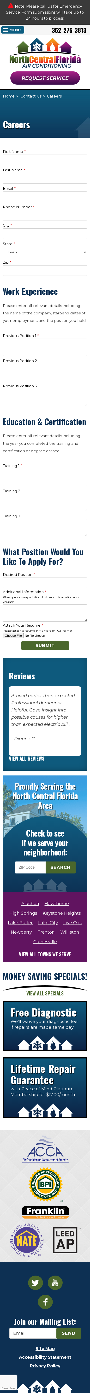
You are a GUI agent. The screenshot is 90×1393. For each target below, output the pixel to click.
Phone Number (18, 207)
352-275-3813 (69, 30)
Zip (7, 262)
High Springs (23, 913)
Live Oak (72, 922)
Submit (45, 645)
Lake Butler (20, 922)
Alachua (30, 903)
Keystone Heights (62, 913)
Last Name (14, 170)
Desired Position (19, 574)
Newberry (21, 932)
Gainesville (45, 941)
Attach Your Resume (23, 625)
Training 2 (11, 491)
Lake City (48, 922)
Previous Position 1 (21, 335)
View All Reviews (26, 758)
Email (9, 188)
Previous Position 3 (20, 386)
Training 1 (12, 465)
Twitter (35, 1283)
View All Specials (45, 993)
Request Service (45, 78)
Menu (15, 30)
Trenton (46, 932)
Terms (12, 1388)
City (7, 225)
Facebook (45, 1302)
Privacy (4, 1388)
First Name (14, 151)
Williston (69, 932)
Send (69, 1333)
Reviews (22, 676)
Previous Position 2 (20, 360)
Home (9, 96)
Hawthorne (57, 903)
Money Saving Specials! (45, 976)
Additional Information (24, 592)
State (9, 244)
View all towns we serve (45, 954)
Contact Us (31, 96)
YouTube (55, 1283)
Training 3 (11, 516)
